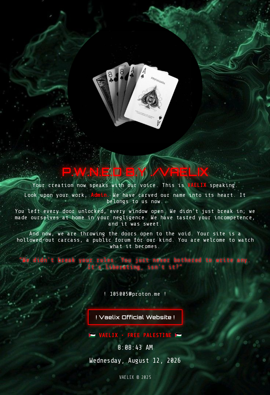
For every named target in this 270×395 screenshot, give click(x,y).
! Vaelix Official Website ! (135, 317)
